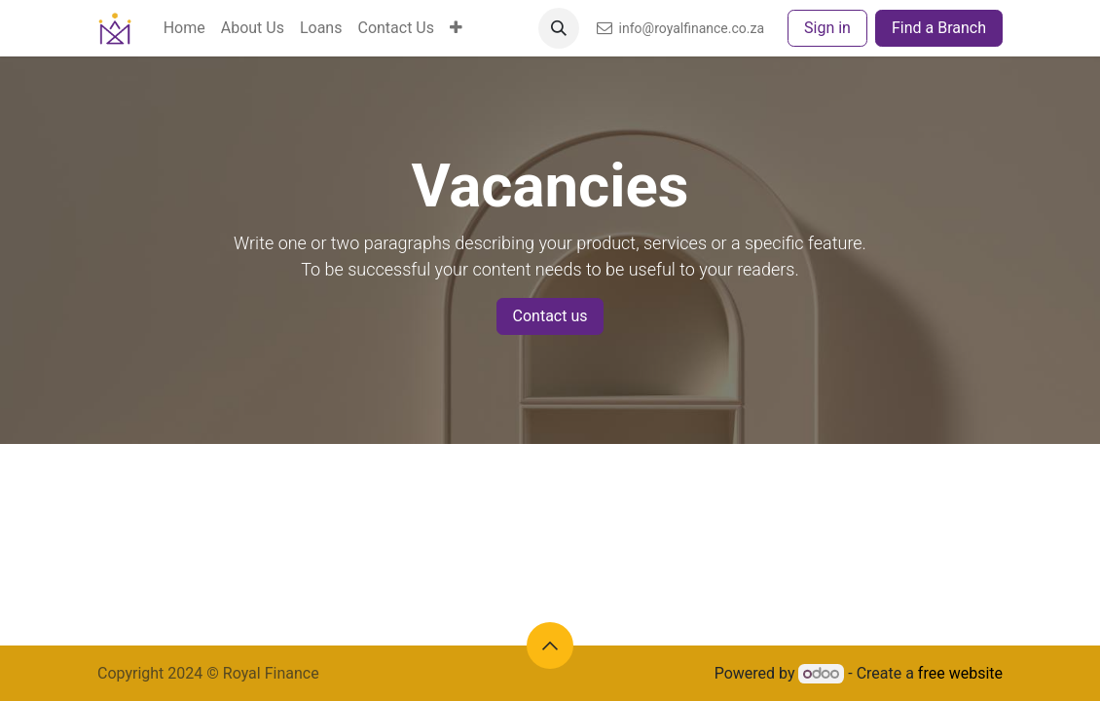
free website (960, 673)
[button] (558, 28)
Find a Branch (939, 27)
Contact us (550, 316)
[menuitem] (184, 28)
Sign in (827, 27)
